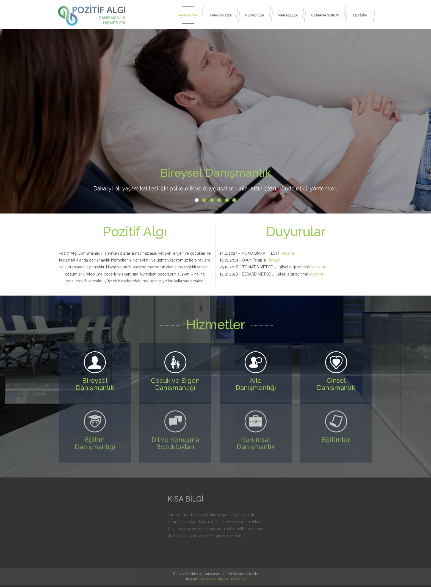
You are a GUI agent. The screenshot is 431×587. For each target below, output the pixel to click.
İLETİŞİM (361, 15)
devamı (287, 253)
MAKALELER (290, 15)
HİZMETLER (256, 15)
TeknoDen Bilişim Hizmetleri (222, 576)
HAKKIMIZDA (223, 15)
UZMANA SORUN (327, 15)
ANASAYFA (190, 15)
